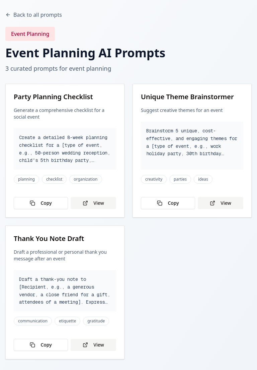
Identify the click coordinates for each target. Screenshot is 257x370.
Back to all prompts (33, 14)
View (93, 203)
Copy (41, 203)
